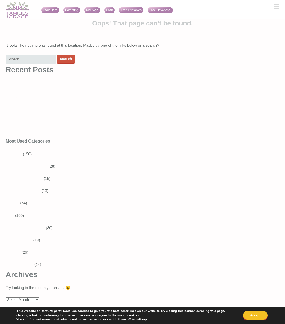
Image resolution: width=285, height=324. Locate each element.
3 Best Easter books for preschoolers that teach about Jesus (56, 110)
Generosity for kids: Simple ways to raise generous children (55, 97)
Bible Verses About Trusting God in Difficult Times (47, 85)
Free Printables (131, 10)
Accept (255, 315)
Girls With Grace (19, 265)
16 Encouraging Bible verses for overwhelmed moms (50, 122)
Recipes (12, 203)
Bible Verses (21, 240)
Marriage (92, 10)
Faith (109, 10)
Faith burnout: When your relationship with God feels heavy (55, 134)
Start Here (50, 10)
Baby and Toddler (26, 191)
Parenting (71, 10)
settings (142, 319)
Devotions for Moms (28, 228)
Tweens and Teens (27, 179)
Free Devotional (160, 10)
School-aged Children (29, 166)
